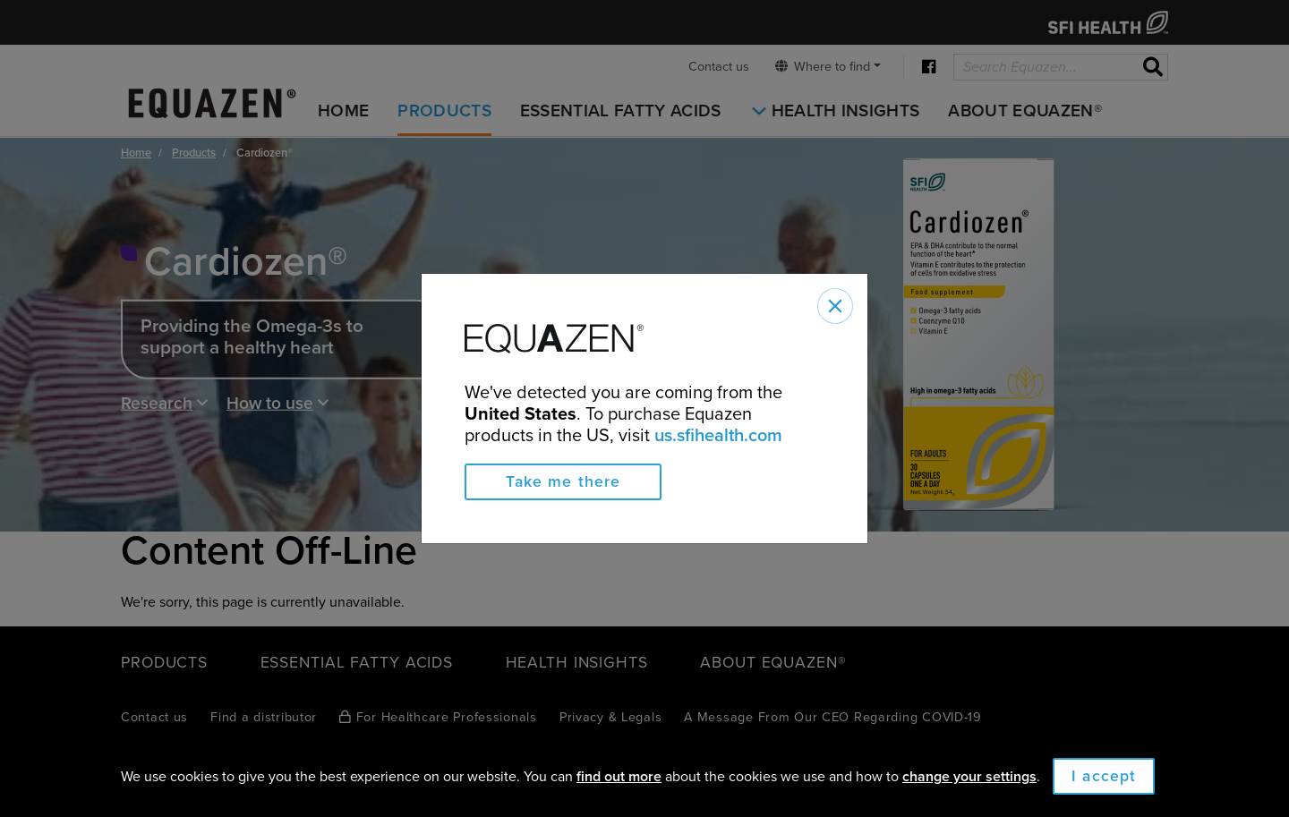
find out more (619, 777)
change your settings (969, 777)
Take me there (563, 481)
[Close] (835, 306)
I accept (1103, 776)
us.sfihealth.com (718, 436)
